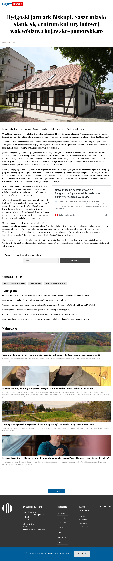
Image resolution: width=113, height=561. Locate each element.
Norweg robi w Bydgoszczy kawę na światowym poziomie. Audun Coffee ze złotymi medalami (47, 388)
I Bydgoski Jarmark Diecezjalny (55, 283)
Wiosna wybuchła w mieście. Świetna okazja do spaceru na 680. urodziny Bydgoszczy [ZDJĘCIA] (37, 310)
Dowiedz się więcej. (63, 553)
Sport (59, 532)
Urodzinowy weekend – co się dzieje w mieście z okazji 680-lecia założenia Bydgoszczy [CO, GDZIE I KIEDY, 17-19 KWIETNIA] (48, 305)
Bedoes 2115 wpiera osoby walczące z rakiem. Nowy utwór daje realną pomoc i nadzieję (34, 300)
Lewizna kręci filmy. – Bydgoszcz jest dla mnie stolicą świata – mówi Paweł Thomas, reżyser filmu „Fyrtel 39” (55, 458)
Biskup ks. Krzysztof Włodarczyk (14, 283)
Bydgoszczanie (62, 537)
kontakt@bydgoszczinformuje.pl (35, 529)
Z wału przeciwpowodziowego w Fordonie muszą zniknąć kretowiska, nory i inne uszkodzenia (48, 424)
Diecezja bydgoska (35, 283)
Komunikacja (62, 523)
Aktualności (61, 513)
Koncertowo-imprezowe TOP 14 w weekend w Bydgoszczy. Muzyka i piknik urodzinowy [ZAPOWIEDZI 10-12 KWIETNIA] (46, 319)
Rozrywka (61, 528)
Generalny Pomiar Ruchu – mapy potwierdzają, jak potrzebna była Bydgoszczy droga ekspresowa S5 (51, 354)
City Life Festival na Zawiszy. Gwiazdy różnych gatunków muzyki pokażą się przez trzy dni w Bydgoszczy (40, 314)
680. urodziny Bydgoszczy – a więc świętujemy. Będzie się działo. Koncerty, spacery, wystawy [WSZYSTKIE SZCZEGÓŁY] (46, 295)
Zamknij (80, 554)
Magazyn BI (61, 542)
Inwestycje (61, 518)
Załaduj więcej (55, 491)
